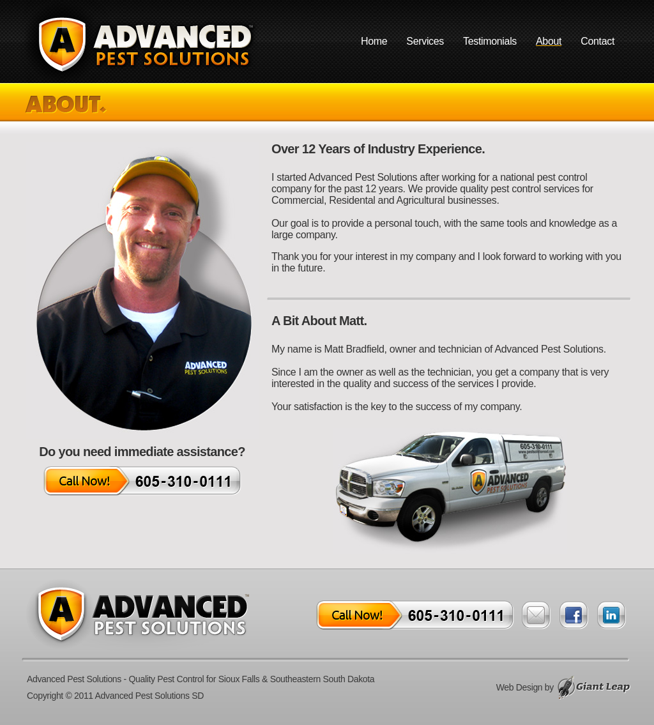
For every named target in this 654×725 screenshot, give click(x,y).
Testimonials (490, 41)
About (548, 41)
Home (374, 41)
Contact (597, 41)
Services (425, 41)
